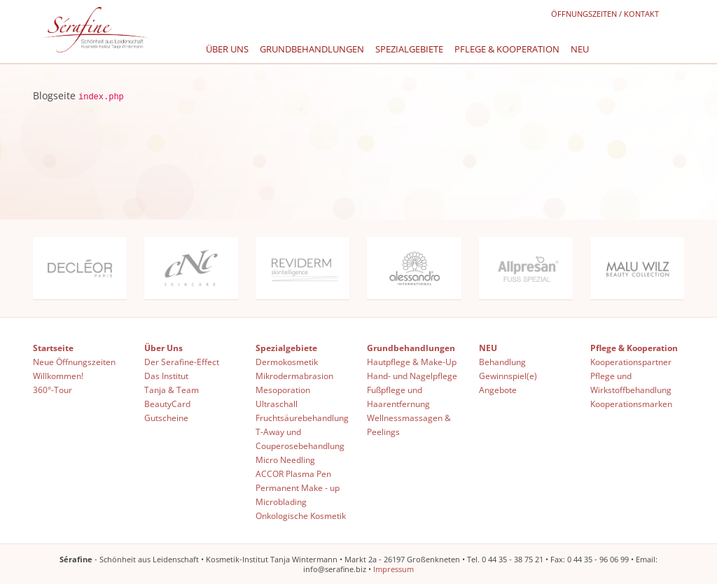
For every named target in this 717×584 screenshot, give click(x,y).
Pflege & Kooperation (506, 49)
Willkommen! (58, 375)
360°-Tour (52, 389)
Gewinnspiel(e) (508, 375)
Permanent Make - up (298, 487)
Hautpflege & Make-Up (412, 361)
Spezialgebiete (409, 49)
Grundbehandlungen (312, 49)
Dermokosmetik (287, 361)
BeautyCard (167, 403)
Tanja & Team (171, 389)
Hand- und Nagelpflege (412, 375)
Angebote (498, 389)
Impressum (393, 568)
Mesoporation (283, 389)
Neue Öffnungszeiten (74, 361)
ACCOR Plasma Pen (293, 473)
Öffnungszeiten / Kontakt (605, 13)
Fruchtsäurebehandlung (302, 417)
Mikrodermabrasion (294, 375)
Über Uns (227, 49)
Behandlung (502, 361)
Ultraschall (277, 403)
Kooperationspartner (630, 361)
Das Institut (166, 375)
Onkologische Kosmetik (301, 515)
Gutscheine (166, 417)
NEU (580, 49)
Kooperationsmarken (631, 403)
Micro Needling (285, 459)
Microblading (281, 501)
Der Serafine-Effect (181, 361)
